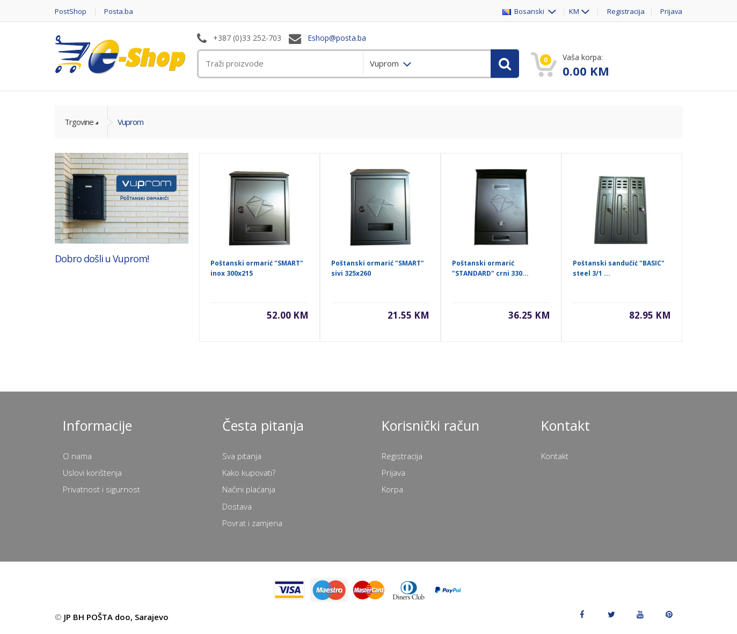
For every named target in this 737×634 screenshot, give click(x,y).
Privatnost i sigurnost (101, 489)
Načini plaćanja (248, 489)
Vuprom (130, 121)
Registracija (625, 12)
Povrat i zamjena (252, 523)
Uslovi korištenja (92, 472)
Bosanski (523, 12)
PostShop (70, 12)
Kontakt (554, 456)
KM (573, 12)
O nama (77, 456)
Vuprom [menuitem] (385, 63)
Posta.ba (119, 12)
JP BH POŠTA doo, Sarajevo (116, 616)
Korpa (392, 489)
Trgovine (78, 121)
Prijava (671, 12)
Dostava (237, 506)
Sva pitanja (241, 456)
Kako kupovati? (248, 472)
